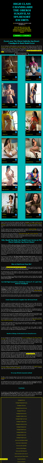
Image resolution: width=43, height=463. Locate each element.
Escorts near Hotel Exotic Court (30, 378)
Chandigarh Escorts (12, 295)
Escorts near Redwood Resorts (12, 431)
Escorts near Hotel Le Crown (31, 354)
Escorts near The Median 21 (31, 356)
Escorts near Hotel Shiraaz (12, 437)
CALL (41, 459)
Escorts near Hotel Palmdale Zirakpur (31, 447)
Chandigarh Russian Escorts (31, 300)
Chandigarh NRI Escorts (12, 300)
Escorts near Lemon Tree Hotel (12, 383)
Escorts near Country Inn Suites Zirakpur (12, 418)
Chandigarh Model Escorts (31, 308)
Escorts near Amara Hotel (30, 343)
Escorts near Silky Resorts (12, 394)
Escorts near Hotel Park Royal (12, 442)
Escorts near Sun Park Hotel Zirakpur (30, 421)
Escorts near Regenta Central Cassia (30, 413)
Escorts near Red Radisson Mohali (31, 314)
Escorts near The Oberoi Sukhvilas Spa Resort (21, 426)
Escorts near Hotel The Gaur (12, 351)
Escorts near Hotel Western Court (12, 343)
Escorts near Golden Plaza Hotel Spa (30, 399)
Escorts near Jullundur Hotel (31, 372)
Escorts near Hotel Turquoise (31, 383)
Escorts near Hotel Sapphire (12, 397)
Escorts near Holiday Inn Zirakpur (12, 421)
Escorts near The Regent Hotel (30, 332)
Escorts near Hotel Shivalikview (12, 356)
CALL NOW (26, 35)
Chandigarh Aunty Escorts (30, 311)
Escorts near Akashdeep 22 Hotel (31, 375)
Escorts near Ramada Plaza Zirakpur (30, 405)
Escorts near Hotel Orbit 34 (12, 367)
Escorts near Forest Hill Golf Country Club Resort (21, 330)
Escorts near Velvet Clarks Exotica (12, 402)
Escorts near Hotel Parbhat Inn (12, 439)
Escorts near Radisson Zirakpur (12, 413)
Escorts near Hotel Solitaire (12, 335)
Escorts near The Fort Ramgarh (30, 431)
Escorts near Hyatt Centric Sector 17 (12, 322)
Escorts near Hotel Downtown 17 (12, 375)
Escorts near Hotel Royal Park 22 (31, 367)
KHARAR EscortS (10, 461)
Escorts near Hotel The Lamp (21, 423)
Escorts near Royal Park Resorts (12, 405)
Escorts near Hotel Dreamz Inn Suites (12, 399)
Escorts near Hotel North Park (12, 450)
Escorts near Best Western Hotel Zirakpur (12, 415)
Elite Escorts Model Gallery (21, 53)
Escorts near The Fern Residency (12, 386)
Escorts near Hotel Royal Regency (31, 407)
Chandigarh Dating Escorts (12, 308)
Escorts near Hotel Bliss (30, 338)
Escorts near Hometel (31, 324)
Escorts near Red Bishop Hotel (21, 453)
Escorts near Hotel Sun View (31, 359)
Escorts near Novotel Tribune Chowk (30, 322)
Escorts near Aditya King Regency (31, 450)
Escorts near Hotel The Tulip (31, 346)
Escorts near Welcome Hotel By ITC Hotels (12, 445)
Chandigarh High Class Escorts (30, 303)
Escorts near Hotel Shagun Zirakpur (30, 410)
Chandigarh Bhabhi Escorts (12, 311)
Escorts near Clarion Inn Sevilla (30, 397)
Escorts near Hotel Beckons (12, 340)
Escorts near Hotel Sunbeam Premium (12, 364)
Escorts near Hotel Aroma (12, 327)
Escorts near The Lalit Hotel (31, 316)
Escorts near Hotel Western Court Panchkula (31, 434)
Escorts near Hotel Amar (12, 372)
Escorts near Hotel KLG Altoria (12, 338)
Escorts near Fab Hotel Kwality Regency (12, 359)
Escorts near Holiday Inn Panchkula (30, 445)
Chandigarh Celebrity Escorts (12, 303)
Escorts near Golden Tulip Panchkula (30, 429)
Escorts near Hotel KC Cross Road (12, 434)
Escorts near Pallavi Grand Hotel (31, 442)
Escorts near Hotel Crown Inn (12, 346)
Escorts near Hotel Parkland (31, 402)
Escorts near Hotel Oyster (12, 332)
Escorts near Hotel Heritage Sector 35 (30, 351)
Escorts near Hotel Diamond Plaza (12, 362)
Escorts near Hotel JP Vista (12, 407)
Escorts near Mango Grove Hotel (31, 386)
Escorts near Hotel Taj (12, 324)
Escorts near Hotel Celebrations (12, 410)
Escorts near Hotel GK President (31, 348)
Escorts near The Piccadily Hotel (31, 370)
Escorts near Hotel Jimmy (30, 362)
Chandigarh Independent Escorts (31, 295)
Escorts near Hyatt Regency (12, 319)
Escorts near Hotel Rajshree (31, 391)
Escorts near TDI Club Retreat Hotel (30, 327)
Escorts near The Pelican (12, 391)
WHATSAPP (17, 35)
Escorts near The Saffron (30, 437)
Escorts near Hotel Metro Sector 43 (12, 348)
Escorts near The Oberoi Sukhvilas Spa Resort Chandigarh (13, 47)
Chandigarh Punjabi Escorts (12, 314)
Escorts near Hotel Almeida (31, 394)
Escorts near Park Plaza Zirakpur (31, 418)
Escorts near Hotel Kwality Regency (12, 370)
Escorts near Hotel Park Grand (30, 340)
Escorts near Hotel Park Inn (12, 354)
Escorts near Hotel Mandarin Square (30, 415)
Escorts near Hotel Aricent (12, 378)
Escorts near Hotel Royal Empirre (12, 429)
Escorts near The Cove (31, 439)
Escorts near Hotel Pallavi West (12, 447)
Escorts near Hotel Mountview (30, 319)
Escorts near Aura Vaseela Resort (31, 335)
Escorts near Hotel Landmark (31, 364)
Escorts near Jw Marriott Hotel (12, 316)
